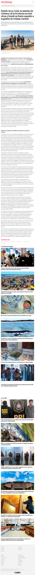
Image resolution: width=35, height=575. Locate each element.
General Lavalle (21, 556)
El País (19, 563)
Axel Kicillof (3, 243)
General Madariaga (21, 557)
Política (2, 546)
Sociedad (12, 5)
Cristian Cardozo (26, 241)
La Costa (2, 559)
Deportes (3, 551)
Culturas (2, 549)
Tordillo (2, 556)
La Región (20, 560)
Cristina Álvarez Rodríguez (16, 241)
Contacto (20, 549)
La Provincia (20, 562)
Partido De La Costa (5, 241)
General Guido (4, 557)
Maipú (19, 559)
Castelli (2, 563)
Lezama (2, 564)
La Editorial (20, 548)
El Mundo (20, 564)
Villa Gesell (3, 562)
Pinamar (2, 560)
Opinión (19, 546)
